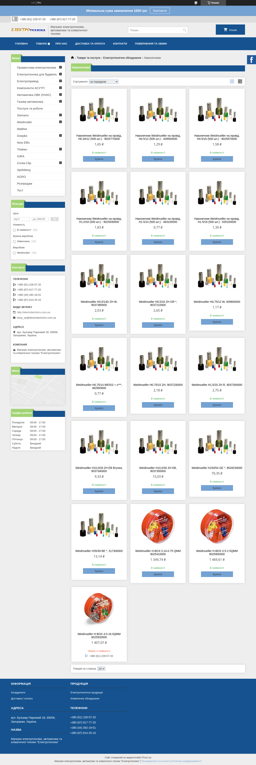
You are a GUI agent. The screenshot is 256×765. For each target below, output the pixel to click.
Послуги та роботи (30, 108)
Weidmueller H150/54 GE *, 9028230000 (217, 467)
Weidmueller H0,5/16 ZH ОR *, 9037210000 (158, 303)
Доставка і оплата (22, 698)
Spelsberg (24, 170)
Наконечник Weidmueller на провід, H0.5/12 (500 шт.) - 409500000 (158, 137)
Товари (41, 43)
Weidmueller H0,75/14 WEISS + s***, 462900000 (99, 386)
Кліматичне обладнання (84, 698)
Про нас (61, 43)
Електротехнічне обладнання (122, 57)
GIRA (20, 156)
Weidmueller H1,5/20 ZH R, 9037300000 (217, 384)
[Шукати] (184, 30)
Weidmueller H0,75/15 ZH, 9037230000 (158, 384)
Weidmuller (24, 122)
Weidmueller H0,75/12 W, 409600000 (217, 301)
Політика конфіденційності (187, 761)
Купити (99, 159)
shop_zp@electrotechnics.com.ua (36, 317)
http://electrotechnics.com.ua (33, 312)
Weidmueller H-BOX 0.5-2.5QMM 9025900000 (217, 552)
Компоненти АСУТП (31, 88)
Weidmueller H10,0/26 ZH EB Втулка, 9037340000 (99, 469)
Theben (22, 149)
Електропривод (27, 81)
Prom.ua (146, 757)
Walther (22, 129)
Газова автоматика (30, 101)
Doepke (22, 135)
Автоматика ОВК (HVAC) (34, 95)
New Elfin (23, 142)
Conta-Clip (24, 163)
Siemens (23, 115)
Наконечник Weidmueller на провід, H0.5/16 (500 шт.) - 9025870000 (216, 137)
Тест (20, 190)
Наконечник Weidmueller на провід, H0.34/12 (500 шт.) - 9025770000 (99, 137)
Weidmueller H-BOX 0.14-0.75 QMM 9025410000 (158, 552)
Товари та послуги (88, 57)
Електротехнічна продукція (86, 692)
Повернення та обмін (151, 43)
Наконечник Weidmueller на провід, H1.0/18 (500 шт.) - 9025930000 (99, 220)
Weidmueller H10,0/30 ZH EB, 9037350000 (158, 469)
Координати (18, 692)
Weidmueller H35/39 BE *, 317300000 (99, 551)
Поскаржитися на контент (156, 761)
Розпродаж (24, 183)
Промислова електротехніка (36, 67)
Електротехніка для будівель (37, 74)
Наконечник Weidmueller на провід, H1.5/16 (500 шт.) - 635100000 (216, 220)
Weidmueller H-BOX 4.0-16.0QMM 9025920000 (99, 635)
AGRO (21, 176)
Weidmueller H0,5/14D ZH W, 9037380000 (99, 303)
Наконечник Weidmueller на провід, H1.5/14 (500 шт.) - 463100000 (158, 220)
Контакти (160, 10)
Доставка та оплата (90, 43)
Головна (21, 43)
